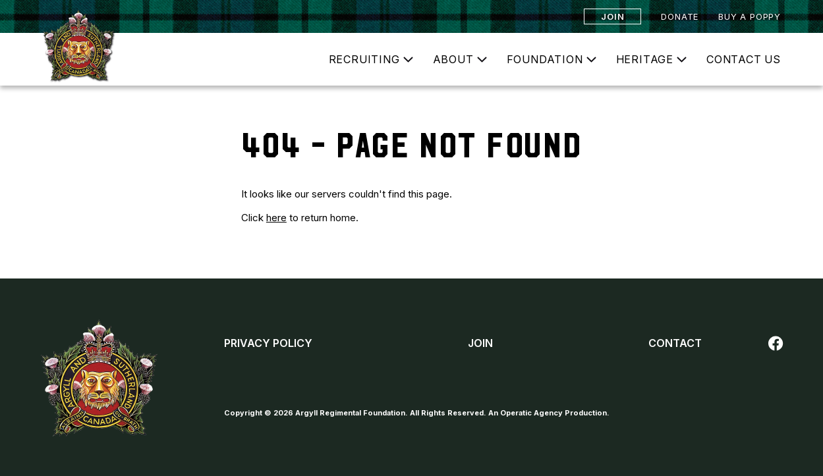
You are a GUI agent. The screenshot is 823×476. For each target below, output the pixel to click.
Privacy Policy (268, 343)
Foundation (545, 59)
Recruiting (364, 59)
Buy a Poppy (749, 16)
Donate (679, 16)
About (453, 59)
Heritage (644, 59)
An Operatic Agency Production (547, 412)
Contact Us (743, 59)
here (276, 217)
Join (612, 16)
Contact (675, 343)
